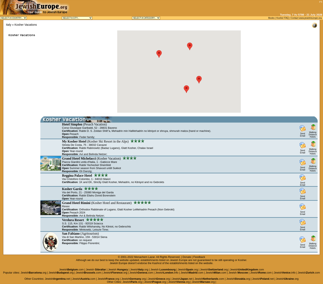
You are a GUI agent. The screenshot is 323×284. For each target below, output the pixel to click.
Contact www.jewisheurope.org (306, 18)
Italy (8, 24)
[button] (159, 54)
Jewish (96, 269)
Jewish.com (71, 269)
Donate (187, 256)
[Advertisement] (269, 6)
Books (271, 18)
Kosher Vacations (25, 24)
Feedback (199, 256)
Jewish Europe (178, 260)
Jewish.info (166, 272)
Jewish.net (57, 278)
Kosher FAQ (282, 18)
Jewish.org (139, 269)
